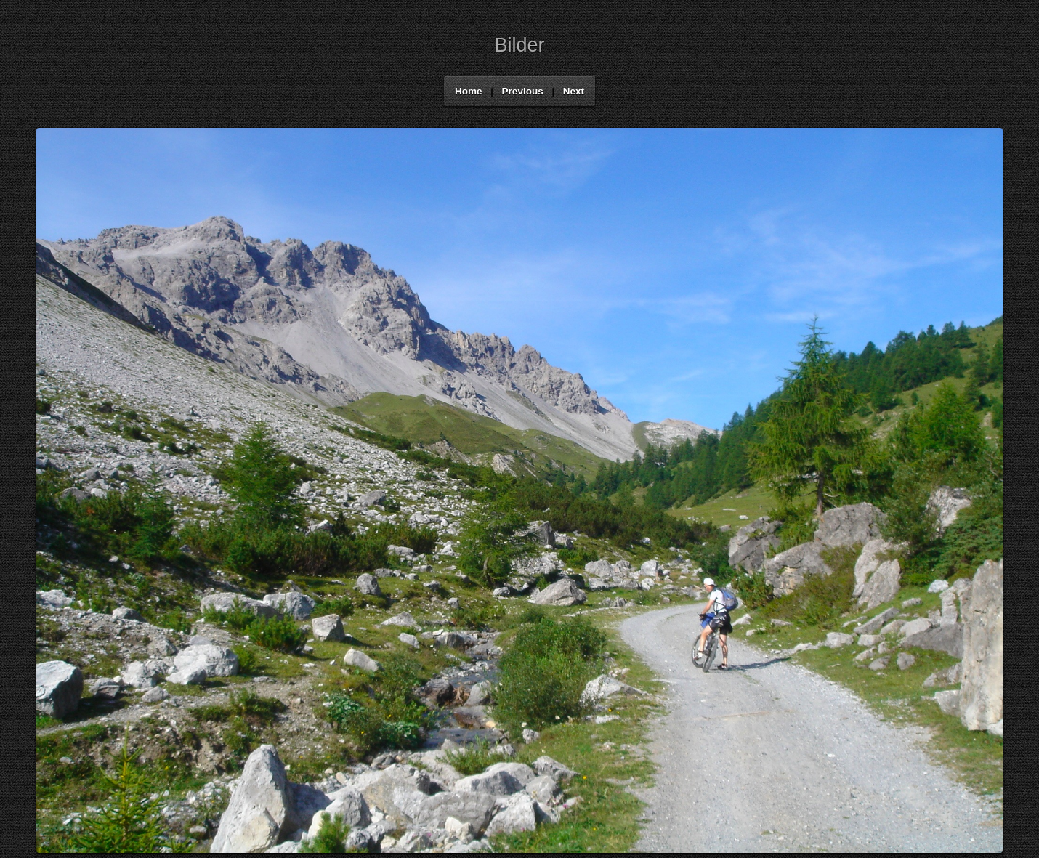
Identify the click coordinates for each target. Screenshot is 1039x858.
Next (573, 91)
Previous (522, 91)
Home (468, 91)
